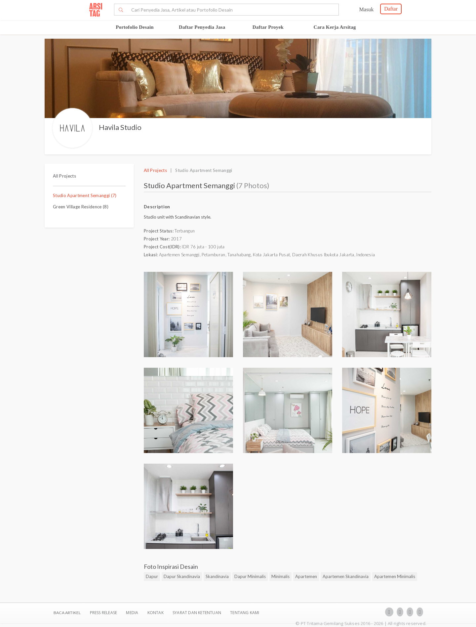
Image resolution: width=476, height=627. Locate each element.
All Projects (64, 176)
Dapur (152, 576)
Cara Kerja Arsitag (335, 27)
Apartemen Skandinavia (346, 576)
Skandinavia (217, 576)
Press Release (103, 612)
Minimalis (280, 576)
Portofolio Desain (135, 27)
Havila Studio (120, 127)
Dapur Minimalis (250, 576)
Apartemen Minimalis (394, 576)
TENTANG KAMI (244, 612)
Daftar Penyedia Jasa (202, 27)
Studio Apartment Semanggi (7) (85, 195)
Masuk (366, 9)
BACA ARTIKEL (67, 612)
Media (132, 612)
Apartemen (306, 576)
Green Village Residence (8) (80, 206)
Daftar (391, 9)
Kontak (156, 612)
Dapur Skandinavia (182, 576)
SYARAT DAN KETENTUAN (197, 612)
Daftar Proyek (268, 27)
